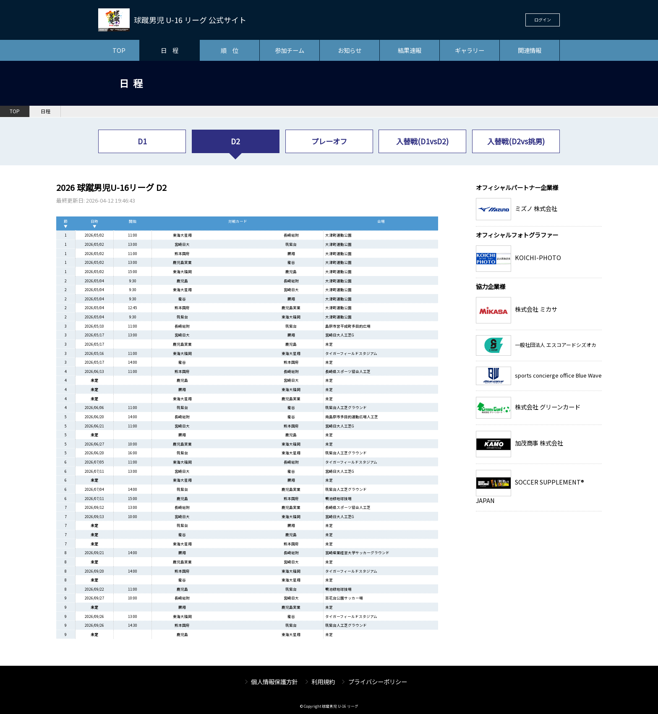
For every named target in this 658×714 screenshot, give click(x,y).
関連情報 (529, 50)
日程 (46, 111)
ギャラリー (469, 50)
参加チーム (289, 50)
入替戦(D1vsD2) (422, 141)
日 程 (169, 50)
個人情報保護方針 (274, 681)
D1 (142, 141)
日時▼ (94, 224)
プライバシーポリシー (377, 681)
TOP (118, 50)
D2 (235, 141)
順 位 (229, 50)
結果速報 (409, 50)
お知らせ (349, 50)
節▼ (66, 224)
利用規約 (323, 681)
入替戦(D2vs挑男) (516, 141)
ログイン (542, 19)
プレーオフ (329, 141)
